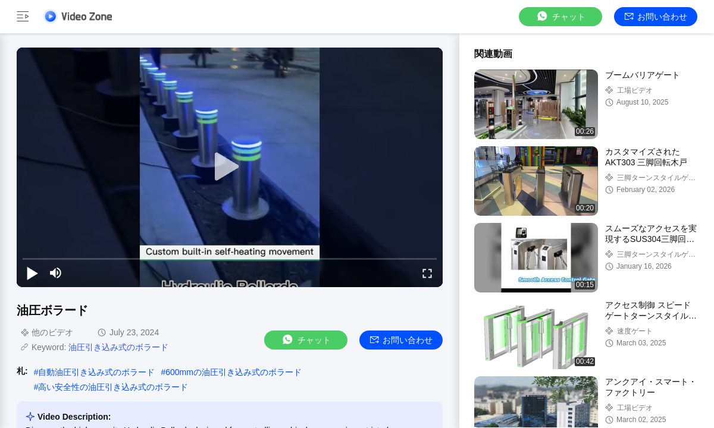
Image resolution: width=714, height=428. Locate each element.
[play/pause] (32, 273)
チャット (560, 16)
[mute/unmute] (56, 273)
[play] (230, 167)
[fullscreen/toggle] (427, 273)
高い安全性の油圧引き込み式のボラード (113, 387)
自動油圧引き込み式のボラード (96, 372)
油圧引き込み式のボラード (118, 347)
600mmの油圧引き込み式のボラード (233, 372)
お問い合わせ (656, 16)
